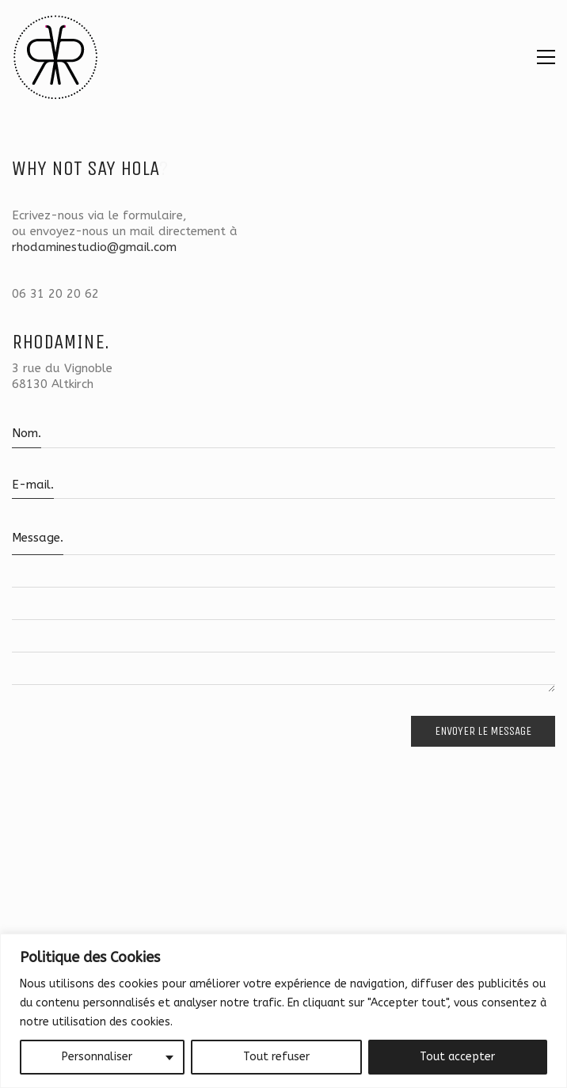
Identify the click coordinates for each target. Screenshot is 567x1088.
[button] (546, 57)
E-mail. (33, 484)
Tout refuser (276, 1056)
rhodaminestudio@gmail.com (94, 247)
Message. (37, 538)
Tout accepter (457, 1056)
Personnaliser (97, 1056)
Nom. (26, 433)
